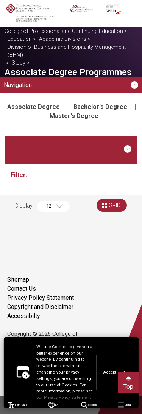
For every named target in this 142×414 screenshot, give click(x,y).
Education (20, 39)
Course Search (71, 149)
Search (89, 405)
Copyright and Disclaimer (40, 306)
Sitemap (18, 279)
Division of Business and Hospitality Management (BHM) (67, 51)
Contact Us (21, 288)
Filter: (20, 174)
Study (18, 63)
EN (53, 405)
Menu (124, 405)
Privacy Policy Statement (40, 297)
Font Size (17, 405)
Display (24, 206)
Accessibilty (23, 315)
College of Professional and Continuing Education (64, 31)
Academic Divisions (62, 39)
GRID (115, 205)
